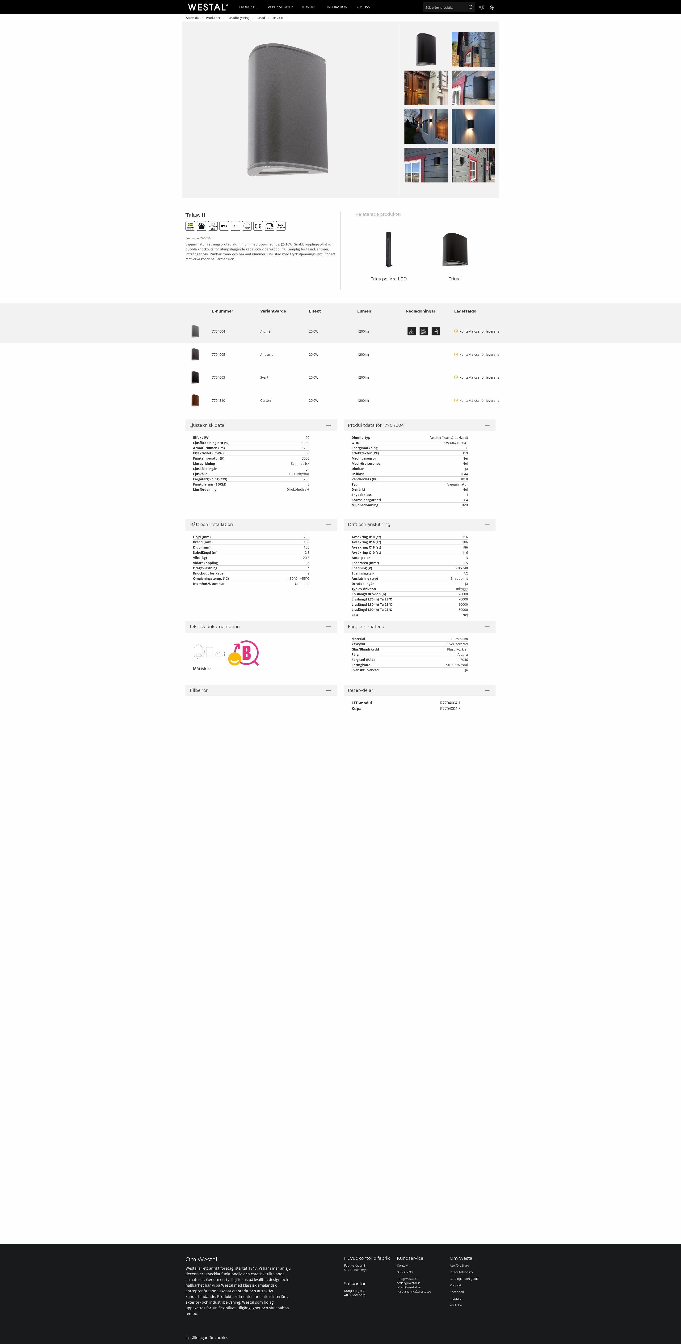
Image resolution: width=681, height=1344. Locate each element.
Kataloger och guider (465, 1279)
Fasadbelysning (238, 17)
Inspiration (337, 6)
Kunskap (309, 6)
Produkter (249, 6)
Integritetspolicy (461, 1272)
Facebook (457, 1292)
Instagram (457, 1298)
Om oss (363, 6)
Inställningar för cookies (206, 1337)
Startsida (192, 17)
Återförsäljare (459, 1265)
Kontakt (402, 1265)
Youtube (456, 1305)
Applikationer (280, 6)
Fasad (261, 17)
